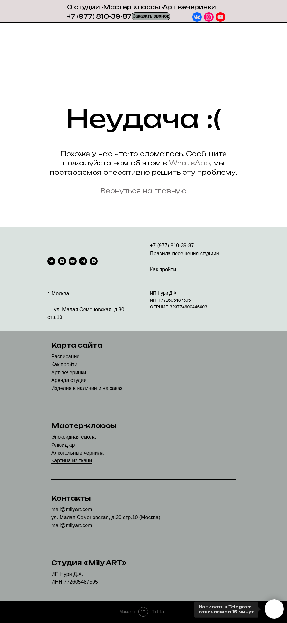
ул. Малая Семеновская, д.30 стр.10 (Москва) (105, 517)
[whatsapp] (94, 261)
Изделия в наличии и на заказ (86, 388)
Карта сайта (76, 345)
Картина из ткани (71, 460)
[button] (151, 16)
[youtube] (73, 261)
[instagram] (62, 261)
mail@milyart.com (71, 509)
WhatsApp (189, 163)
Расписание (65, 356)
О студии (83, 7)
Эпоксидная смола (73, 437)
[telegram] (83, 261)
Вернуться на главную (143, 191)
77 (163, 300)
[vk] (51, 261)
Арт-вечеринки (189, 7)
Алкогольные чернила (77, 453)
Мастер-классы (131, 7)
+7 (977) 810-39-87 (99, 16)
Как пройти (64, 364)
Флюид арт (64, 445)
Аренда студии (68, 380)
